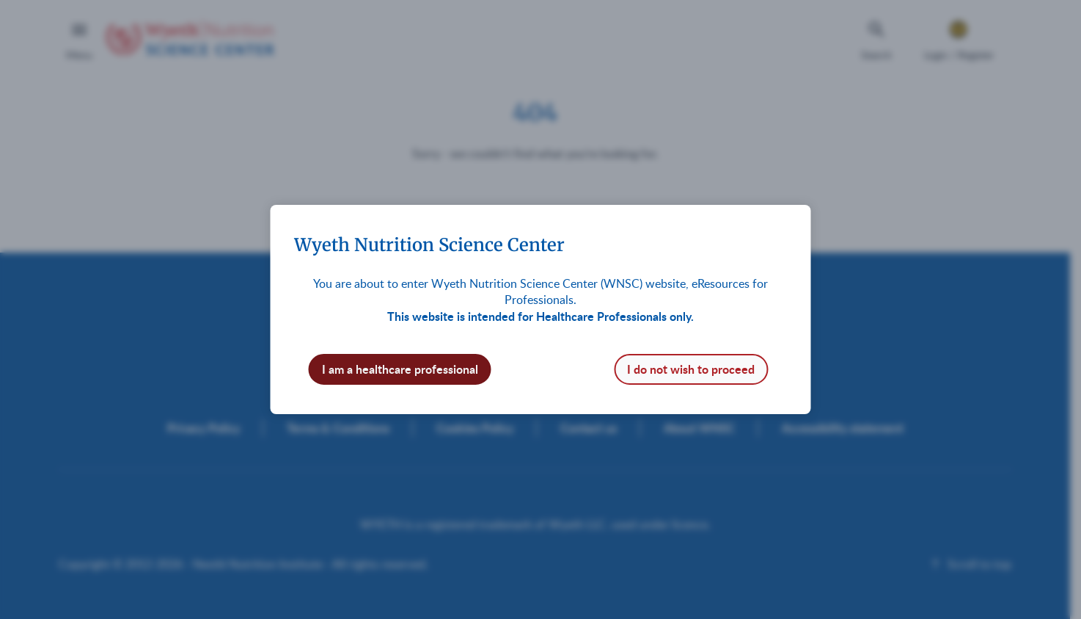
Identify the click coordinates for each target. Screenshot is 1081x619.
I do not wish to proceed (691, 369)
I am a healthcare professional (400, 369)
